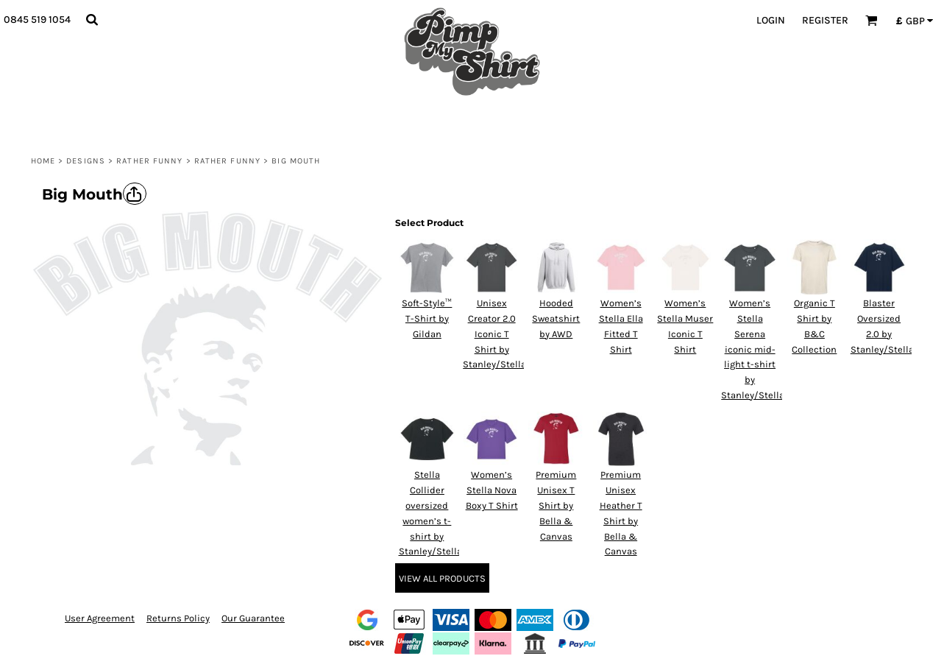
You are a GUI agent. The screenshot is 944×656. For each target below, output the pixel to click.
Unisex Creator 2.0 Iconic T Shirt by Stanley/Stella (494, 333)
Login (770, 20)
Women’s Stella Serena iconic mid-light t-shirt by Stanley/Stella (752, 349)
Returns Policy (178, 618)
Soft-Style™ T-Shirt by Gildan (427, 318)
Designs (85, 161)
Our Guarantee (253, 618)
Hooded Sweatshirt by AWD (556, 318)
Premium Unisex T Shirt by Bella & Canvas (556, 505)
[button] (91, 19)
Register (825, 20)
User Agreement (100, 618)
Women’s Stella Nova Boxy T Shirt (492, 490)
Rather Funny (149, 161)
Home (43, 161)
